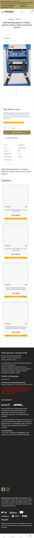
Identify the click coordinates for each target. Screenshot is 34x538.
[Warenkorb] (31, 12)
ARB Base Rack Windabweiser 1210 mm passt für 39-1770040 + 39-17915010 (16, 327)
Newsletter (23, 2)
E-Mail (11, 7)
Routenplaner (10, 5)
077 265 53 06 (5, 379)
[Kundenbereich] (26, 12)
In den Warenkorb (17, 132)
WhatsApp (4, 7)
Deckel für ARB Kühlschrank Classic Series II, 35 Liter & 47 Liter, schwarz (15, 288)
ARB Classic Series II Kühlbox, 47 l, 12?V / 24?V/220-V (16, 249)
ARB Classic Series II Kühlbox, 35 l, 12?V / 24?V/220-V (16, 210)
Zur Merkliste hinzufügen (11, 138)
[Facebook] (3, 490)
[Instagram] (7, 490)
